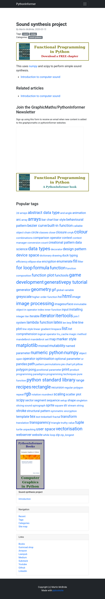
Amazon (23, 550)
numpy (33, 34)
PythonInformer (26, 4)
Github (22, 567)
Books (22, 544)
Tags (21, 519)
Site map (23, 526)
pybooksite (58, 590)
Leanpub (23, 554)
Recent (22, 516)
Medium (23, 557)
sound (25, 34)
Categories (24, 523)
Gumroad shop (26, 547)
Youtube (23, 564)
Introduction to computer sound (40, 77)
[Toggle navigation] (85, 4)
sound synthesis (35, 37)
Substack (23, 561)
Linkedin (23, 571)
